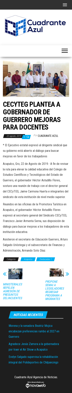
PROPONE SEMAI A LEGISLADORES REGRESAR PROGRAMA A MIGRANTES (54, 290)
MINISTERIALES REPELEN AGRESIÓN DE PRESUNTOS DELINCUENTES (12, 291)
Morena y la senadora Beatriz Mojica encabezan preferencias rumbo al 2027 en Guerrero (34, 331)
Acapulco (28, 259)
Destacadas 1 (46, 259)
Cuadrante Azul (48, 135)
